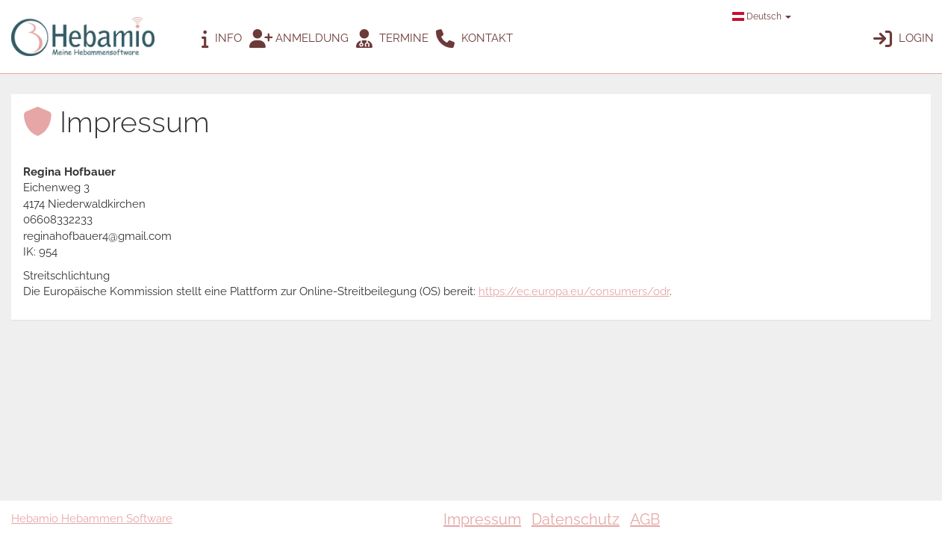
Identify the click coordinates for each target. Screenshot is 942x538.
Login (903, 38)
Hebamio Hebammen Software (91, 518)
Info (222, 38)
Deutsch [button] (761, 16)
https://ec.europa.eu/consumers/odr (574, 291)
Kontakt (474, 38)
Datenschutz (575, 519)
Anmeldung (299, 38)
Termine (392, 38)
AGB (645, 519)
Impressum (482, 519)
